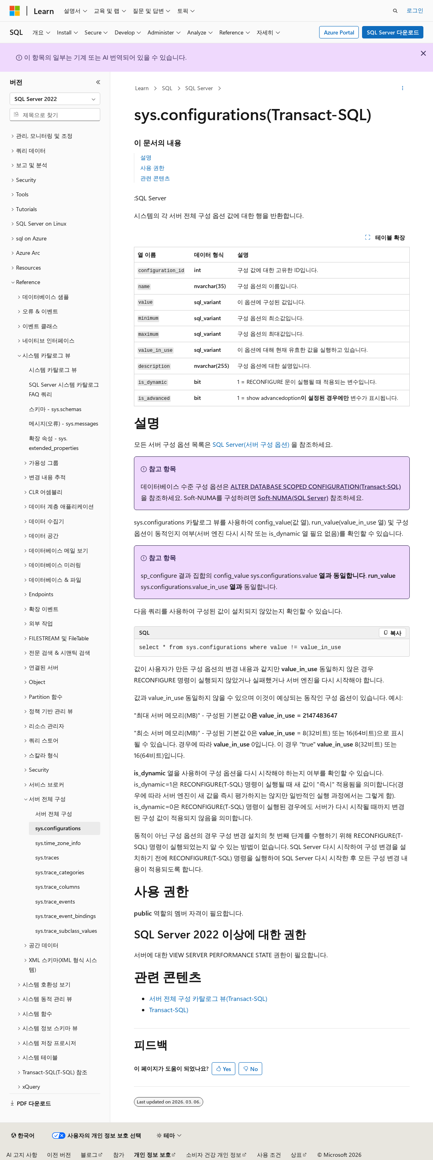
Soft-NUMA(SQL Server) (293, 497)
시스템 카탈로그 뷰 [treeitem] (53, 369)
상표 (296, 1154)
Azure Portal (339, 32)
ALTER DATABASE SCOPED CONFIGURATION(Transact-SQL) (316, 486)
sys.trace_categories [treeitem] (59, 872)
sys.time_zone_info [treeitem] (58, 843)
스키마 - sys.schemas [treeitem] (55, 409)
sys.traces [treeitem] (47, 857)
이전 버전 (59, 1154)
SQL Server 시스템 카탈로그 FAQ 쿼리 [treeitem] (64, 389)
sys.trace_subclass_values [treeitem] (66, 930)
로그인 (415, 10)
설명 (146, 157)
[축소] (98, 82)
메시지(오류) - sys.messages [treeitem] (63, 423)
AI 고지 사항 (21, 1154)
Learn (142, 88)
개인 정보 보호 (152, 1154)
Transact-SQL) (168, 1009)
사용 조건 (269, 1154)
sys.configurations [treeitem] (58, 828)
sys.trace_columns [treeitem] (57, 886)
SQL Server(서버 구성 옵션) (251, 444)
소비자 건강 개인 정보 (213, 1154)
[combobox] (55, 99)
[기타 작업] (402, 88)
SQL (167, 88)
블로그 (89, 1154)
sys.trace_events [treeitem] (55, 901)
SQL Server (199, 88)
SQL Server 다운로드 (393, 32)
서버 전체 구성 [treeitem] (53, 813)
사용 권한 (152, 167)
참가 (118, 1154)
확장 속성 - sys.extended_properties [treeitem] (54, 443)
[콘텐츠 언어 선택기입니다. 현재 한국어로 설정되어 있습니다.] (22, 1135)
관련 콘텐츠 (155, 178)
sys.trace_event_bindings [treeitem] (65, 916)
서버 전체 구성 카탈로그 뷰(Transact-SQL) (208, 998)
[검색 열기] (395, 11)
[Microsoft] (15, 11)
